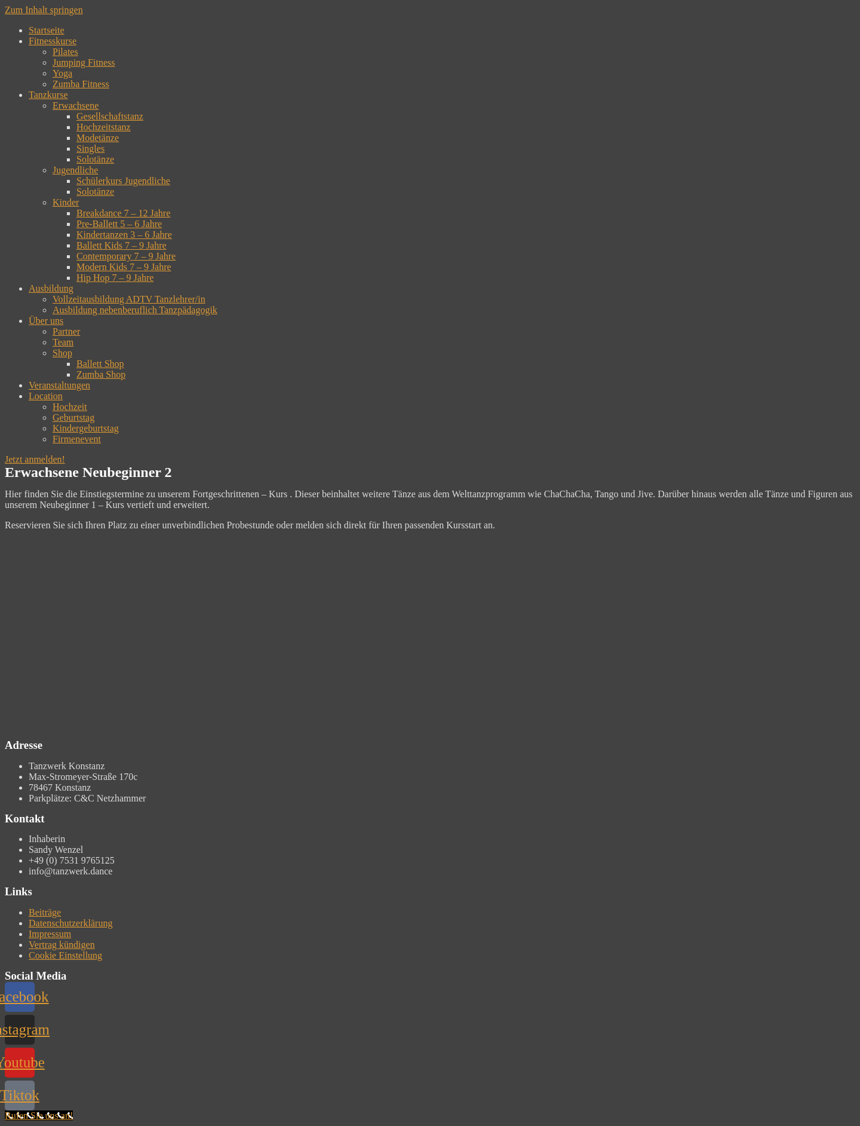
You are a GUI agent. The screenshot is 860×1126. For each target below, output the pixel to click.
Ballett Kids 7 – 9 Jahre (121, 245)
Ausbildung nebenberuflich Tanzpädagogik (135, 310)
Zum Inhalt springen (44, 10)
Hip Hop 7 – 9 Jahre (114, 278)
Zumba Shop (100, 374)
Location (46, 396)
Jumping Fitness (84, 62)
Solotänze (95, 159)
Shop (62, 353)
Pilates (65, 52)
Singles (90, 148)
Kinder (66, 202)
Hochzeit (70, 407)
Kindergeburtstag (86, 428)
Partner (66, 331)
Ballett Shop (100, 364)
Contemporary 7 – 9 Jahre (126, 256)
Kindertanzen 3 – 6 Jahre (124, 235)
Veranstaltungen (59, 385)
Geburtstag (73, 417)
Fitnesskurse (52, 41)
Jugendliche (75, 170)
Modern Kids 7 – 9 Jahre (123, 267)
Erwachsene (76, 105)
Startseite (46, 30)
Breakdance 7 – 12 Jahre (123, 213)
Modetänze (97, 138)
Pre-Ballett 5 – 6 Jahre (119, 224)
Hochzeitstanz (103, 127)
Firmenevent (77, 439)
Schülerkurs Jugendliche (123, 181)
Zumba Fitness (81, 84)
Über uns (46, 321)
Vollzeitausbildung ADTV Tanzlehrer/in (129, 299)
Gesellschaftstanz (109, 116)
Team (63, 342)
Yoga (62, 73)
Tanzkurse (48, 95)
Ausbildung (51, 288)
